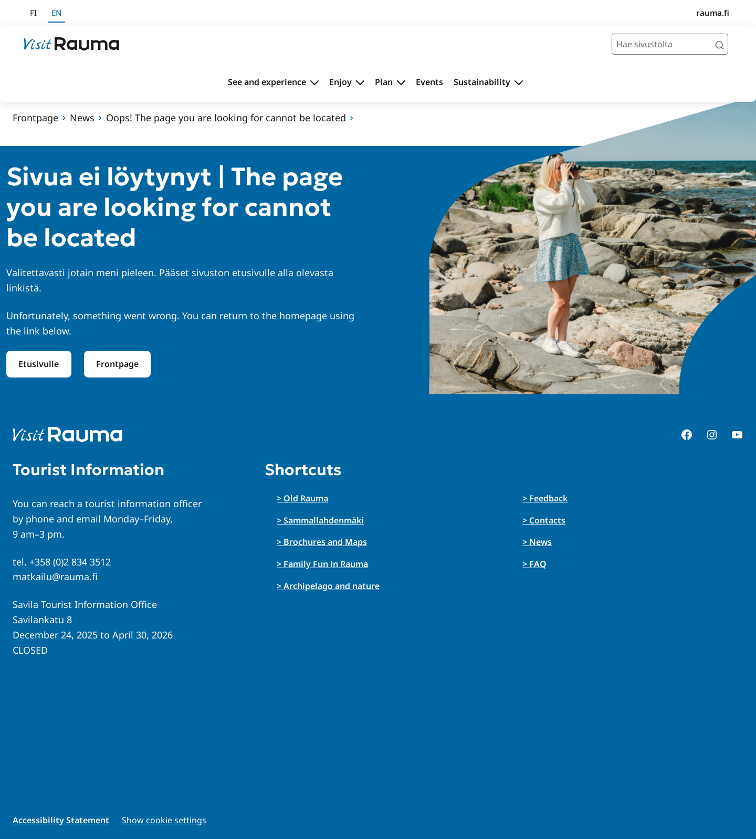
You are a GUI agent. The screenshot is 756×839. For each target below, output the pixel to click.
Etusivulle (38, 364)
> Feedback (545, 498)
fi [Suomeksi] (33, 12)
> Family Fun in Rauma (322, 564)
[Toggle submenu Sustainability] (518, 82)
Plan (384, 82)
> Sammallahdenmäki (320, 520)
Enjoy (340, 82)
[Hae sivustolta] (670, 44)
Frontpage (35, 117)
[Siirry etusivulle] (71, 44)
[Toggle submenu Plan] (401, 82)
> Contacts (543, 520)
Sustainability (482, 82)
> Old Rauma (302, 498)
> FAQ (534, 564)
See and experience (267, 82)
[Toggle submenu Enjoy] (360, 82)
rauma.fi (712, 12)
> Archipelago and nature (328, 586)
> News (537, 542)
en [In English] (56, 12)
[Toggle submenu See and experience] (314, 82)
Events (429, 82)
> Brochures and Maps (322, 542)
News (82, 117)
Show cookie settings (164, 820)
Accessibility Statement (61, 820)
